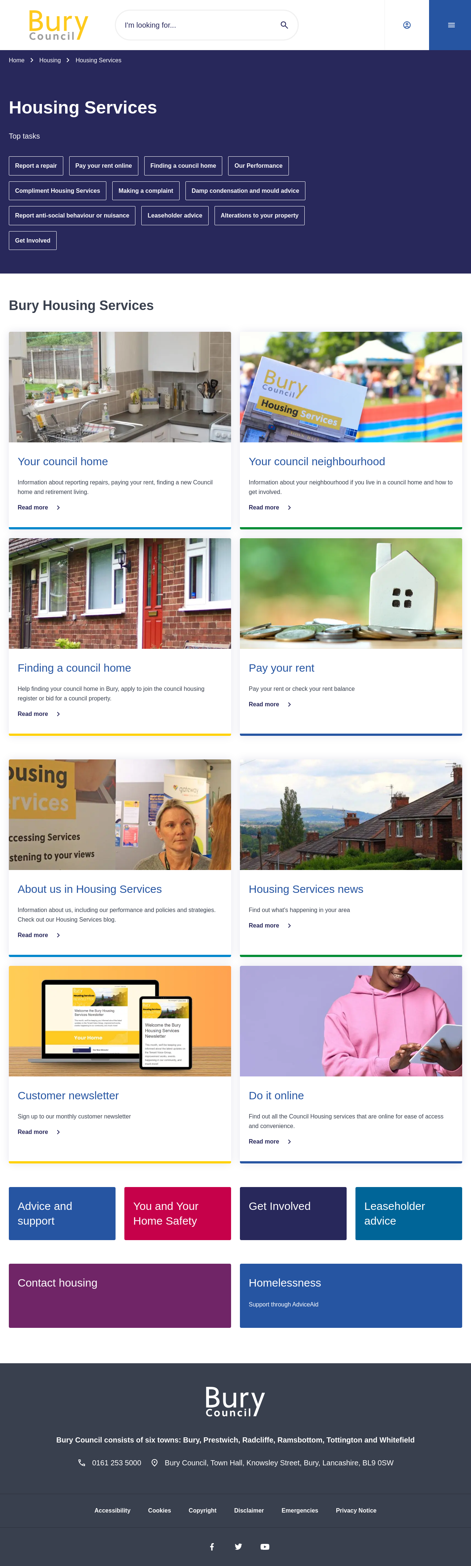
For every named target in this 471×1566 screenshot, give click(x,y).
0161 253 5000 (116, 1463)
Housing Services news (306, 889)
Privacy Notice (356, 1510)
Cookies (159, 1510)
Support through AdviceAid (283, 1304)
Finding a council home (183, 166)
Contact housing (58, 1283)
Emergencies (299, 1510)
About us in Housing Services (90, 889)
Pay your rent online (103, 166)
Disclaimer (249, 1510)
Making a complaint (145, 191)
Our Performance (258, 166)
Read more (40, 507)
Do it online (276, 1095)
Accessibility (113, 1510)
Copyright (203, 1510)
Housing (50, 60)
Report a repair (36, 166)
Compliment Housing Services (57, 191)
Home (17, 60)
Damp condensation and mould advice (246, 191)
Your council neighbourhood (317, 461)
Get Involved (32, 240)
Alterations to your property (260, 215)
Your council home (63, 461)
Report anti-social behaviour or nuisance (72, 215)
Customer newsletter (68, 1095)
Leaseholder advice (175, 215)
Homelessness (285, 1283)
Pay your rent (281, 668)
